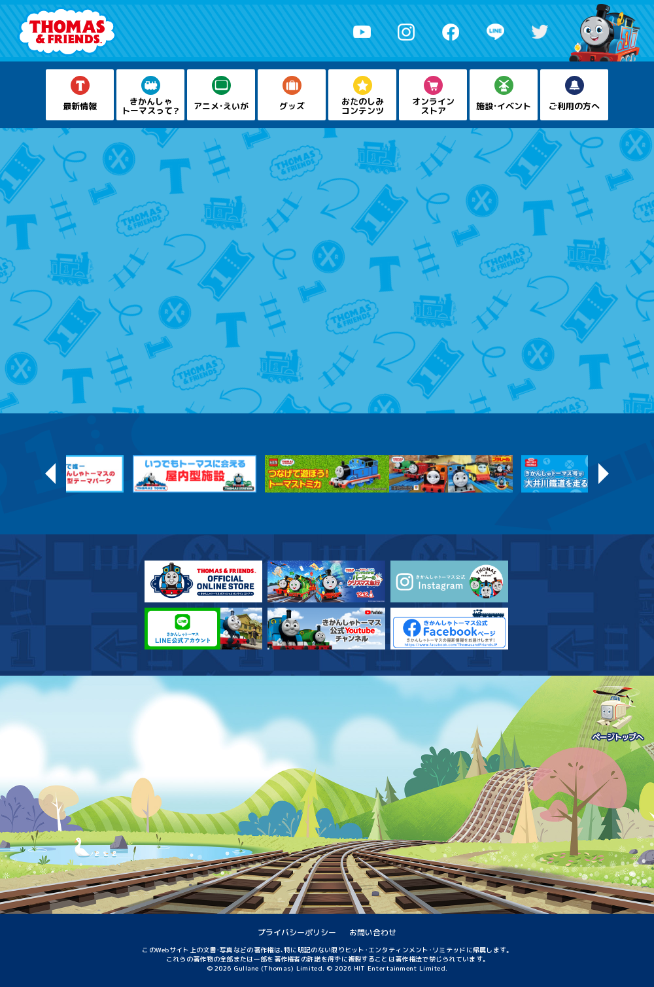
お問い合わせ (372, 932)
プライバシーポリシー (297, 932)
